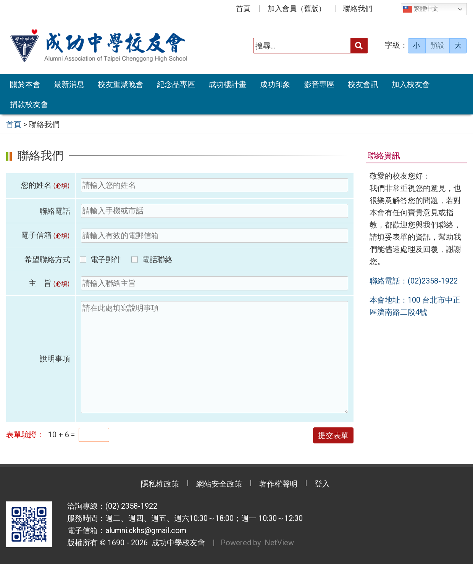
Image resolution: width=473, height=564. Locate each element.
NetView (279, 542)
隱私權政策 (160, 483)
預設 (437, 45)
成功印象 (275, 84)
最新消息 (69, 84)
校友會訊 (363, 84)
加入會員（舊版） (297, 8)
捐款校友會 (29, 104)
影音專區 (319, 84)
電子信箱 (45, 235)
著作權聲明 (278, 483)
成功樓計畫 (227, 84)
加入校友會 (411, 84)
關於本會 (25, 84)
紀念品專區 (176, 84)
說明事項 (55, 358)
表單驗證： (25, 434)
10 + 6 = (61, 434)
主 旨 (49, 283)
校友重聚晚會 (121, 84)
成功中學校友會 (176, 542)
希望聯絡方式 (47, 259)
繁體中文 (420, 9)
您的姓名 (45, 185)
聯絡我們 (357, 8)
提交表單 (333, 435)
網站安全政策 (219, 483)
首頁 (243, 8)
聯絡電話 (55, 211)
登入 (322, 483)
